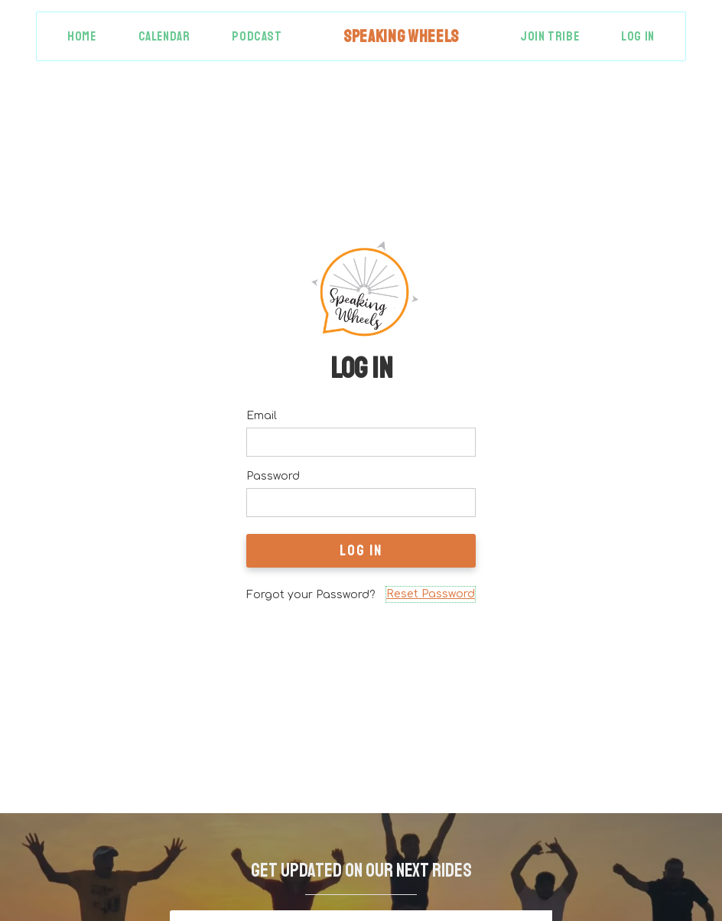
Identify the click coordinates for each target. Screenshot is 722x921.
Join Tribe (549, 36)
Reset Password (430, 594)
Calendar (164, 36)
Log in (638, 36)
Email (261, 415)
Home (81, 36)
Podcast (256, 36)
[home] (401, 36)
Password (273, 476)
